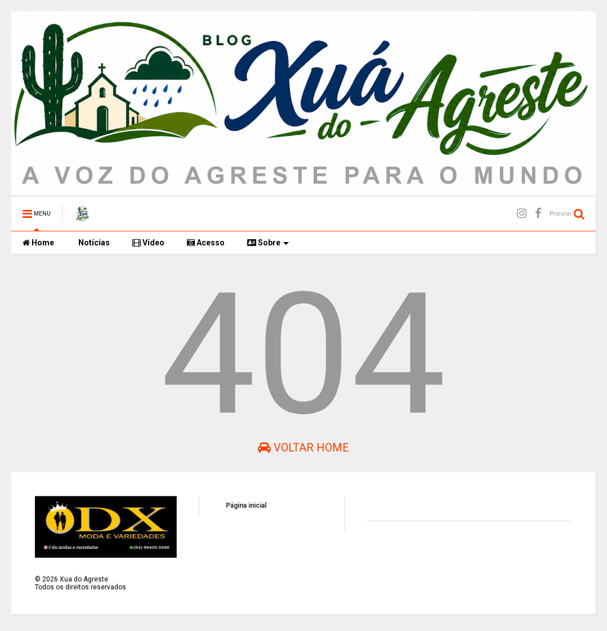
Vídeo (148, 242)
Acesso (206, 242)
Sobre (268, 242)
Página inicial (246, 505)
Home (38, 242)
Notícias (93, 242)
